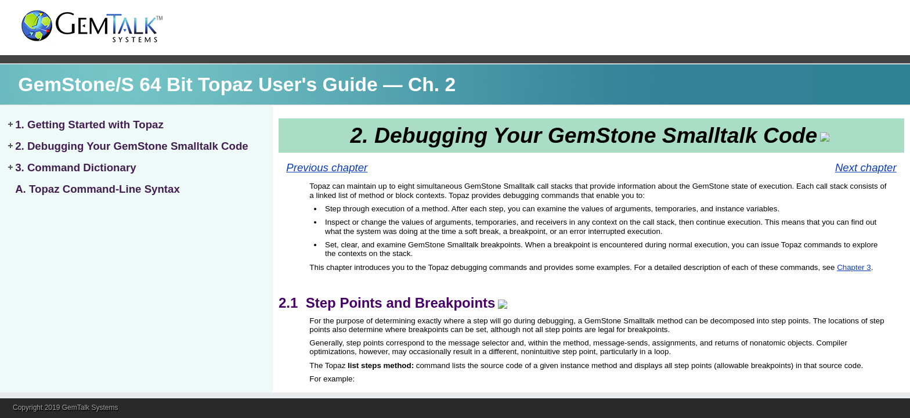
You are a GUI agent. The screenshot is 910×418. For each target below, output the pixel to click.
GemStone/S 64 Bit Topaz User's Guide (197, 84)
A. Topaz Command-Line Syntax (97, 189)
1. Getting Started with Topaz (89, 124)
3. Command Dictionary (75, 167)
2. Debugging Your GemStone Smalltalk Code (131, 146)
